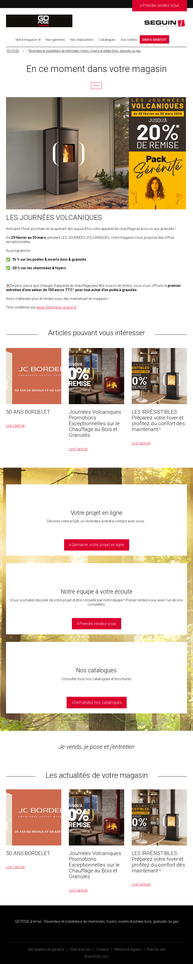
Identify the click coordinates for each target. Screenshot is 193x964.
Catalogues (107, 40)
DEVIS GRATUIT (154, 40)
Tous (96, 85)
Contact (102, 949)
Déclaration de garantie (46, 949)
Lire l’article (15, 425)
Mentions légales (128, 949)
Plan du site (156, 949)
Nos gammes (55, 40)
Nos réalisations (82, 40)
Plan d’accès (80, 949)
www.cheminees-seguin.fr (56, 307)
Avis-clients (129, 40)
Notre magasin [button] (28, 40)
